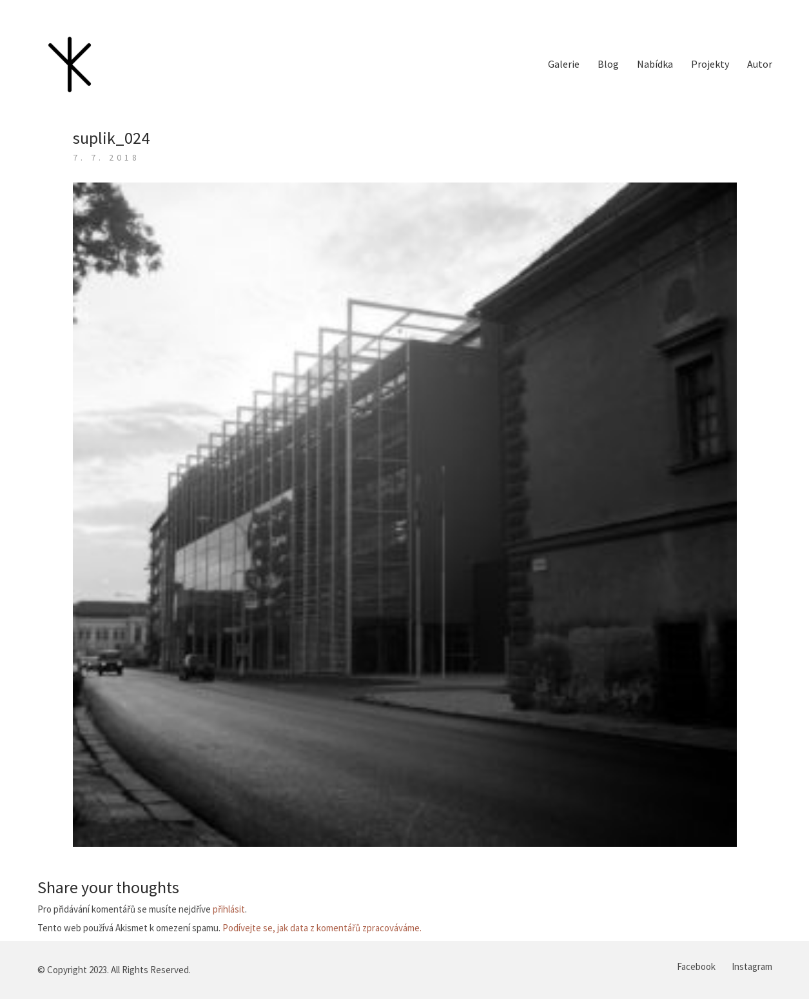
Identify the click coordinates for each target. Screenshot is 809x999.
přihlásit (229, 909)
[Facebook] (696, 966)
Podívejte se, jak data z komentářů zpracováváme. (322, 928)
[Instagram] (752, 966)
